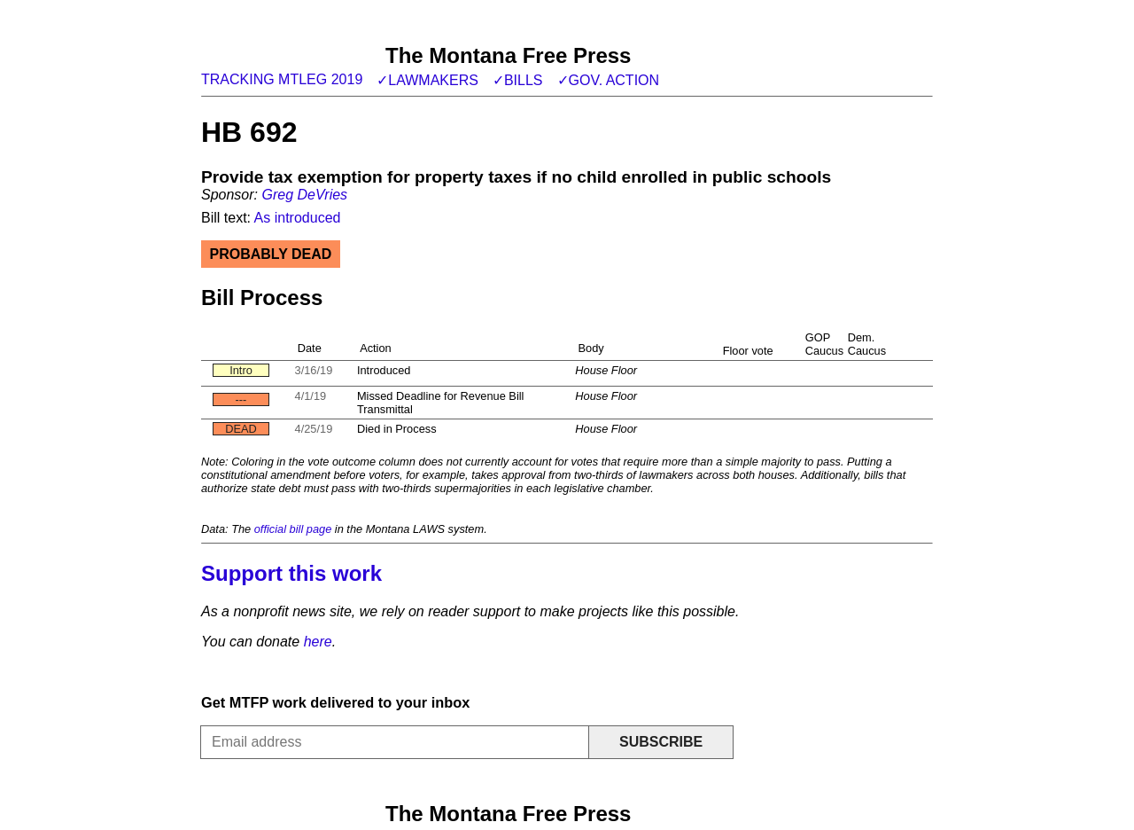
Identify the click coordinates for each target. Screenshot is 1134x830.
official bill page (293, 529)
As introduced (297, 217)
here (318, 641)
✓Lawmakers (427, 80)
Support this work (291, 573)
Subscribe (661, 741)
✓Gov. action (608, 80)
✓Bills (518, 80)
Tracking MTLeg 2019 (281, 79)
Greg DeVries (304, 194)
